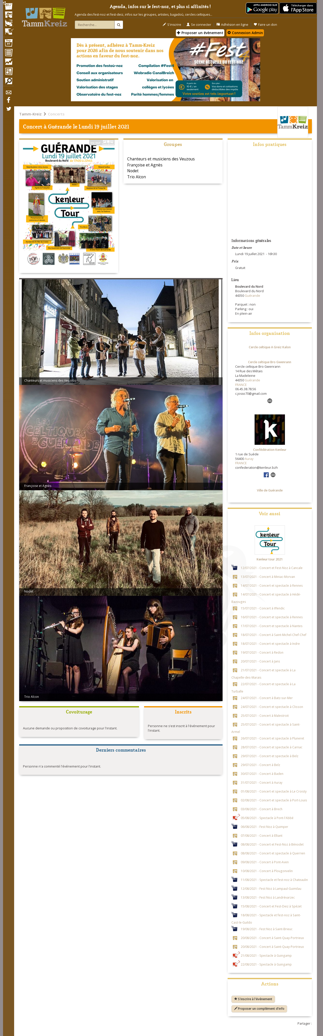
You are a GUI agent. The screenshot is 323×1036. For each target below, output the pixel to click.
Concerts (56, 113)
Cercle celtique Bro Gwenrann (269, 362)
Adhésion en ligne (232, 24)
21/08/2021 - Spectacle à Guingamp (266, 955)
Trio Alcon (136, 177)
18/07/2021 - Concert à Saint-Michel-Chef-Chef (273, 635)
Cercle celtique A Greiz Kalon (270, 347)
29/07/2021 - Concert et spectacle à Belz (269, 756)
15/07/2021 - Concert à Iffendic (263, 608)
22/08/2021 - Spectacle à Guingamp (266, 964)
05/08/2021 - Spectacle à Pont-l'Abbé (267, 818)
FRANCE (241, 385)
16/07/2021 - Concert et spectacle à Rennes (272, 617)
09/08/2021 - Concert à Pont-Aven (265, 862)
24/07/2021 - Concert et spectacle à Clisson (272, 707)
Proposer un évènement (200, 32)
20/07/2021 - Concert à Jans (260, 661)
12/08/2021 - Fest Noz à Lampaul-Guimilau (271, 888)
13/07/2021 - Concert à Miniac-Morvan (268, 577)
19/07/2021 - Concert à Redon (262, 652)
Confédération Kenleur (269, 450)
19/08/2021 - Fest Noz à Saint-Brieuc (266, 929)
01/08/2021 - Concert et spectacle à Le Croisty (274, 791)
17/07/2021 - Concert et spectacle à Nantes (272, 626)
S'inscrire (172, 24)
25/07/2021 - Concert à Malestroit (265, 715)
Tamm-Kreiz (30, 113)
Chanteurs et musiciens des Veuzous (161, 159)
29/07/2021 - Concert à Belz (260, 765)
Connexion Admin (245, 32)
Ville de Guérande (270, 490)
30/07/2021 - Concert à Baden (262, 774)
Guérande (60, 126)
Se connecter (198, 24)
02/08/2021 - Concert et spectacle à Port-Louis (274, 800)
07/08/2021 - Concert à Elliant (261, 835)
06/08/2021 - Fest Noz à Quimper (264, 827)
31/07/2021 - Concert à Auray (261, 782)
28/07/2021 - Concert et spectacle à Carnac (271, 747)
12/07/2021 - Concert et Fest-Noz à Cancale (272, 568)
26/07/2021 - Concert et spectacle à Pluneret (272, 738)
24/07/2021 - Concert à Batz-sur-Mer (267, 698)
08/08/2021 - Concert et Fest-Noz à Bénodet (272, 844)
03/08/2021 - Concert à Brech (261, 809)
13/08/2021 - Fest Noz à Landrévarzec (268, 897)
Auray (249, 459)
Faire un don (265, 24)
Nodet (133, 171)
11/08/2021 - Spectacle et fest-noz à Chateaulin (274, 880)
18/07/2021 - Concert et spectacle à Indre (270, 644)
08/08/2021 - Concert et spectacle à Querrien (273, 853)
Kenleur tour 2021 (270, 559)
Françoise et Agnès (145, 165)
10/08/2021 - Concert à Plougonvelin (267, 871)
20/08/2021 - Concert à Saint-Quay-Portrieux (272, 938)
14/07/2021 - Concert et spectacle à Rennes (272, 585)
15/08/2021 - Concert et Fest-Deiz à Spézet (271, 906)
